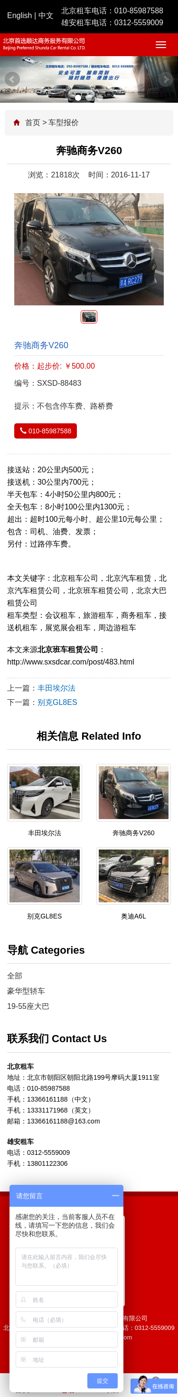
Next (165, 79)
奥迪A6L (133, 916)
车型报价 (63, 122)
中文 (46, 15)
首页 (32, 122)
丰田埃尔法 (56, 688)
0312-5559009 (138, 23)
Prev (12, 79)
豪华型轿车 (26, 991)
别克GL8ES (57, 702)
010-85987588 (138, 11)
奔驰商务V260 (133, 833)
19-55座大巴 (28, 1006)
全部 (14, 976)
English (19, 15)
